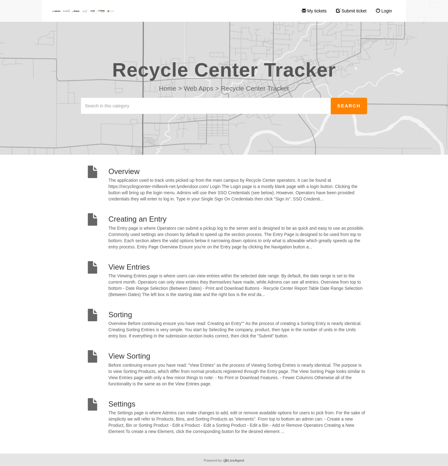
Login (384, 10)
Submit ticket (351, 10)
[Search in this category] (206, 106)
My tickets (314, 10)
